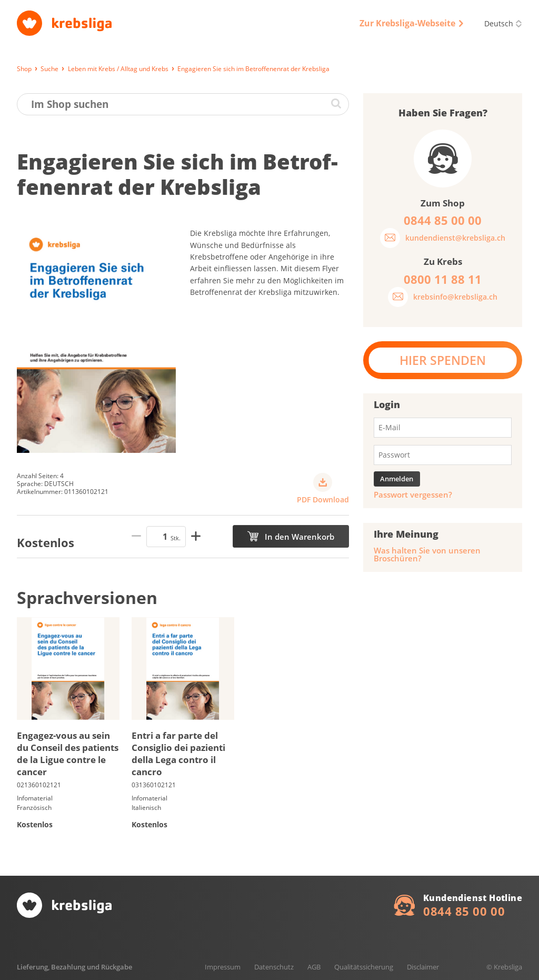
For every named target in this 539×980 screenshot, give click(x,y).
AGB (314, 967)
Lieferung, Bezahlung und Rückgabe (74, 967)
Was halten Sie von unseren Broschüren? (427, 554)
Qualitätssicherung (363, 967)
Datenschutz (274, 967)
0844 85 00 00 (464, 911)
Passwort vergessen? (413, 495)
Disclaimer (423, 967)
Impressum (223, 967)
